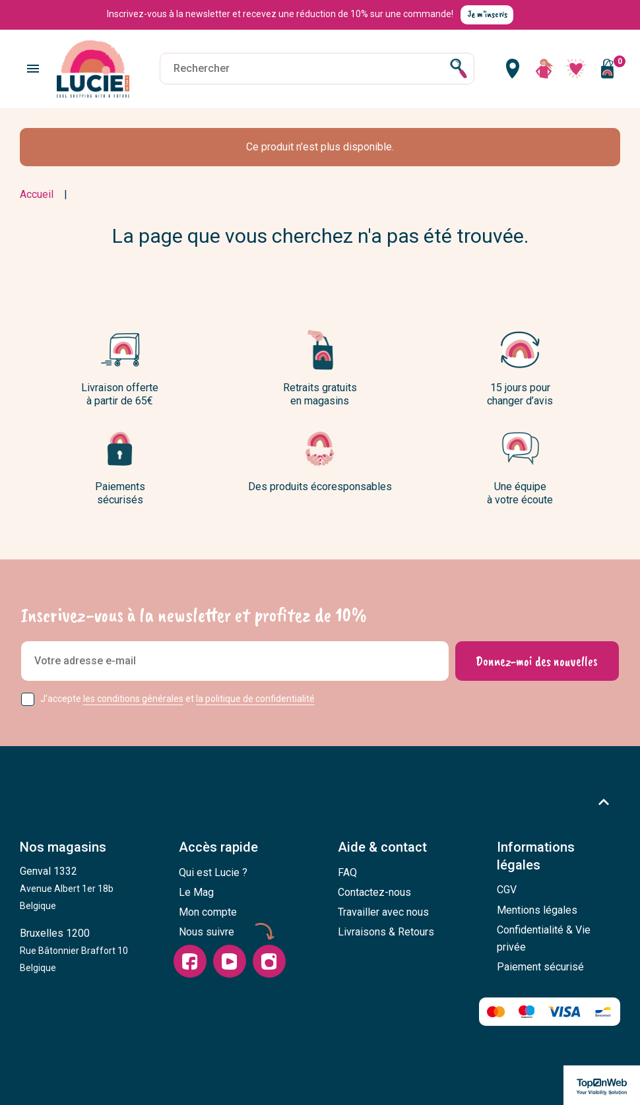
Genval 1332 (66, 888)
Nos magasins (63, 847)
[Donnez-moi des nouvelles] (537, 661)
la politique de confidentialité (255, 698)
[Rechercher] (317, 68)
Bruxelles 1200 (74, 950)
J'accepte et (177, 698)
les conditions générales (133, 698)
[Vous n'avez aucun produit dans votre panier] (607, 68)
